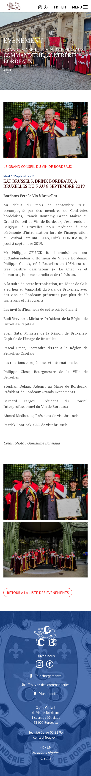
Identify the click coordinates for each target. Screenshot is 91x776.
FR (56, 7)
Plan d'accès (48, 693)
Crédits (45, 758)
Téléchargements (48, 675)
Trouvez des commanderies (48, 684)
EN (63, 7)
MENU (80, 7)
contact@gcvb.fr (45, 737)
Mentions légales (45, 752)
